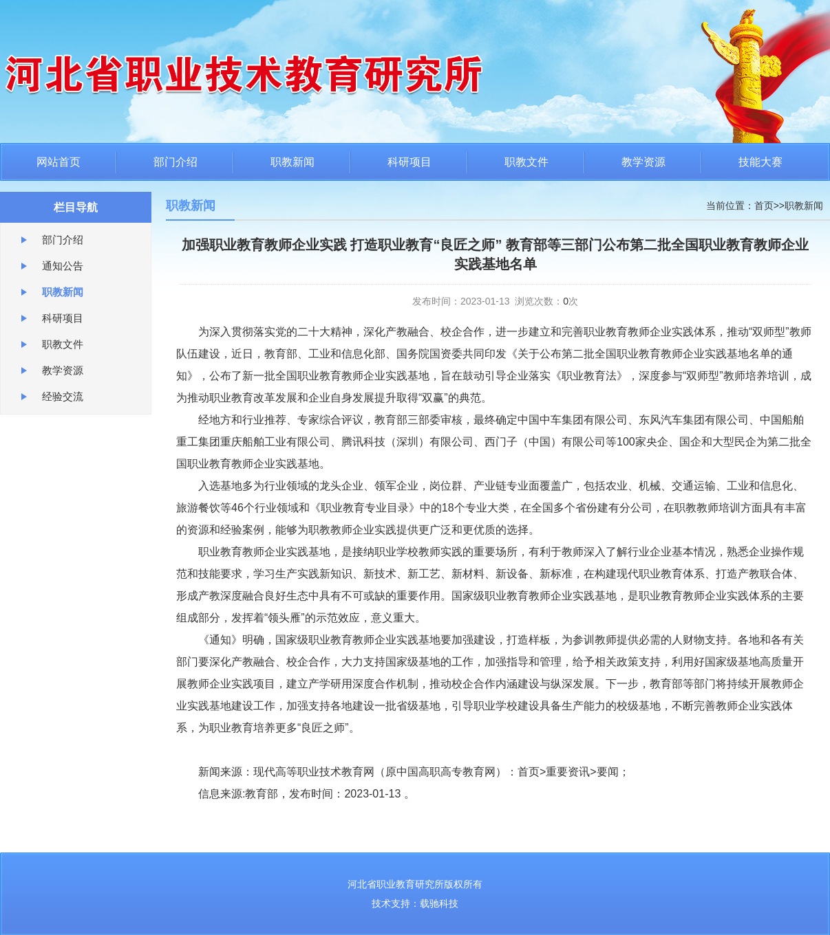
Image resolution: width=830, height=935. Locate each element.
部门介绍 (175, 162)
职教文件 (526, 162)
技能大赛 (760, 162)
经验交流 (62, 396)
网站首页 (58, 162)
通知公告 (62, 266)
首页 (764, 205)
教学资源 (643, 162)
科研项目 (409, 162)
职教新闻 (292, 162)
